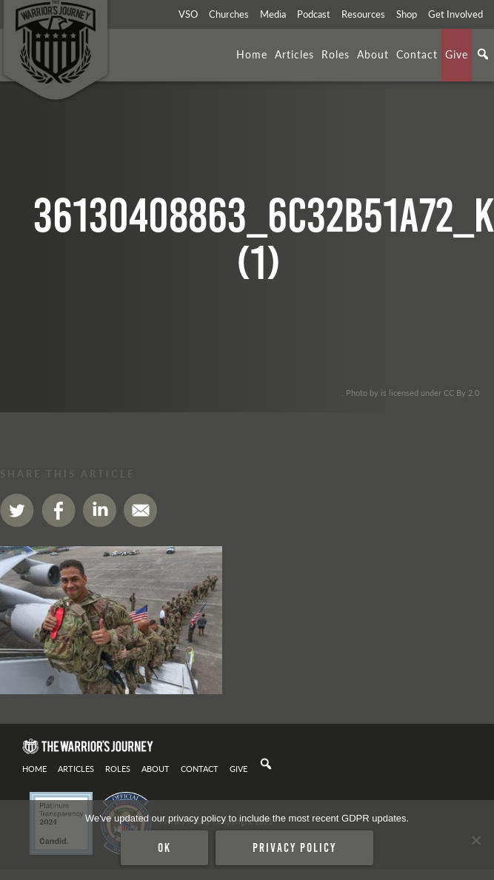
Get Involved (455, 14)
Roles (335, 54)
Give (456, 54)
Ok (164, 847)
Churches (229, 14)
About (373, 54)
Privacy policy (294, 847)
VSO (188, 14)
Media (273, 14)
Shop (406, 14)
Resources (363, 14)
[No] (475, 840)
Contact (417, 54)
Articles (294, 54)
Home (251, 54)
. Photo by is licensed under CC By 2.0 (410, 392)
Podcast (313, 14)
